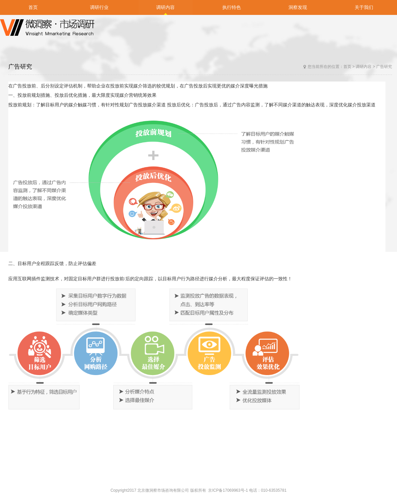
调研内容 (364, 66)
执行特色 (231, 7)
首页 (347, 66)
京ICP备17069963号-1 (228, 490)
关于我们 (364, 7)
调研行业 (99, 7)
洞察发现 (297, 7)
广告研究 (384, 66)
